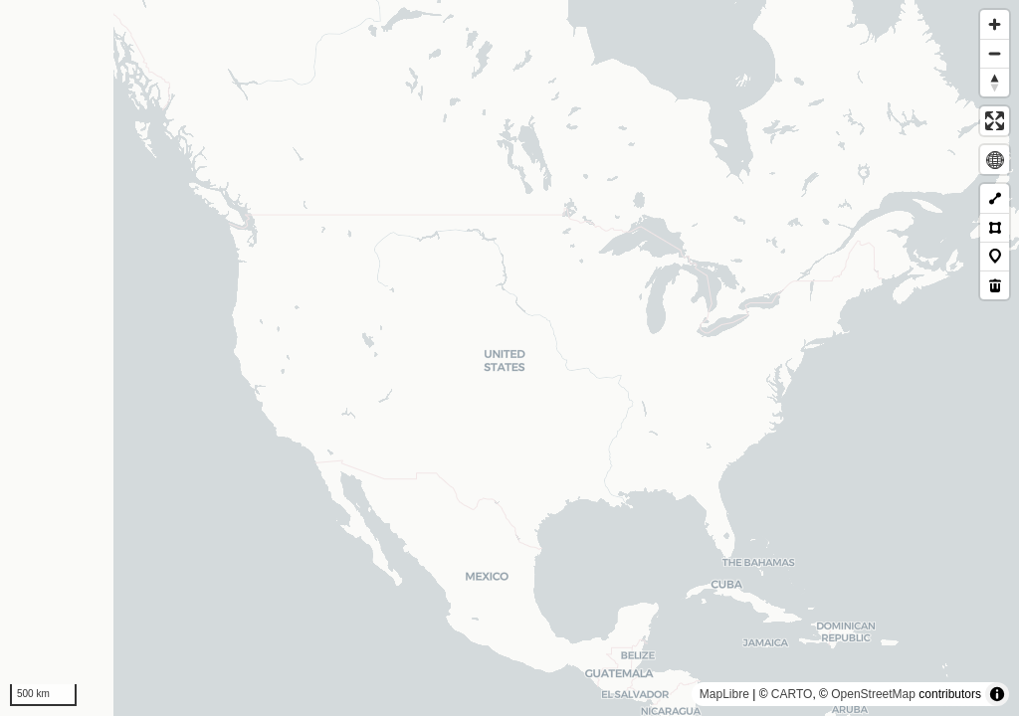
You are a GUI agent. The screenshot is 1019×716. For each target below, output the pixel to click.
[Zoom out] (994, 53)
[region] (509, 358)
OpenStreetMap (873, 694)
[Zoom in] (994, 24)
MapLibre (724, 694)
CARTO (792, 694)
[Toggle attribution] (997, 694)
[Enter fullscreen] (994, 120)
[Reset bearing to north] (994, 82)
